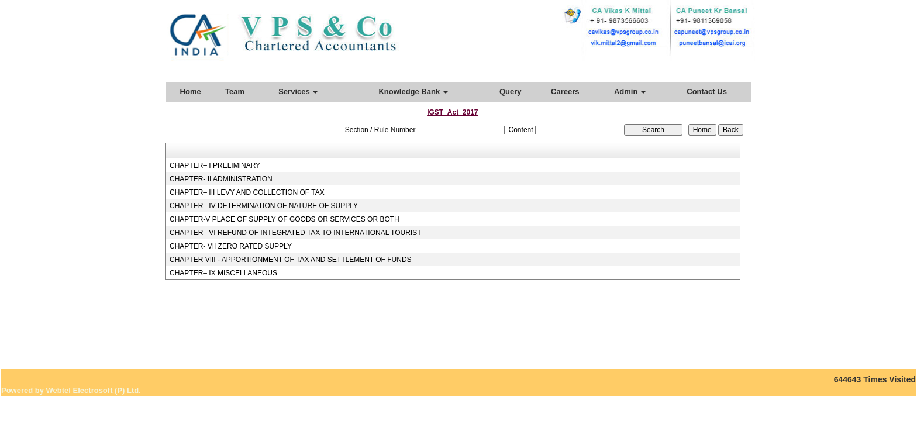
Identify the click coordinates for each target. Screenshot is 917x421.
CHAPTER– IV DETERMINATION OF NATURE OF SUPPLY (264, 206)
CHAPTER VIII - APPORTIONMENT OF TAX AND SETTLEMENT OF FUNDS (291, 260)
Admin (630, 91)
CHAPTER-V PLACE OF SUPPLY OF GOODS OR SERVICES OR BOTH (284, 219)
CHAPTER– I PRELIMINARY (215, 165)
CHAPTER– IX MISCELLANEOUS (223, 273)
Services (298, 91)
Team (234, 91)
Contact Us (707, 91)
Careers (565, 91)
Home (190, 91)
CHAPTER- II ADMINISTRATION (221, 179)
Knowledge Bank (412, 91)
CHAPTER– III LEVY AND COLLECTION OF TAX (247, 192)
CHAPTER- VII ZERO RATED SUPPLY (231, 246)
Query (510, 91)
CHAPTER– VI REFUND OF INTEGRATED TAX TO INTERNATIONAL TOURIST (296, 233)
